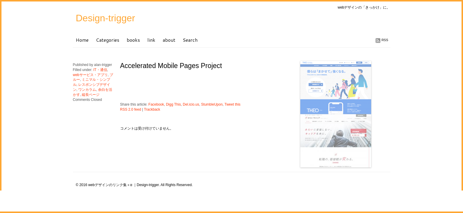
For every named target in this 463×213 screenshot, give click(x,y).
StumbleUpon (212, 104)
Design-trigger (105, 18)
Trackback (152, 109)
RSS (385, 40)
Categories (107, 39)
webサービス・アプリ (90, 75)
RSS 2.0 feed (130, 109)
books (133, 39)
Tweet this (232, 104)
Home (82, 39)
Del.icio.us (191, 104)
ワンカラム (87, 90)
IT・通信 (100, 70)
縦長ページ (91, 95)
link (151, 39)
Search (190, 39)
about (169, 39)
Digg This (173, 104)
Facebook (156, 104)
